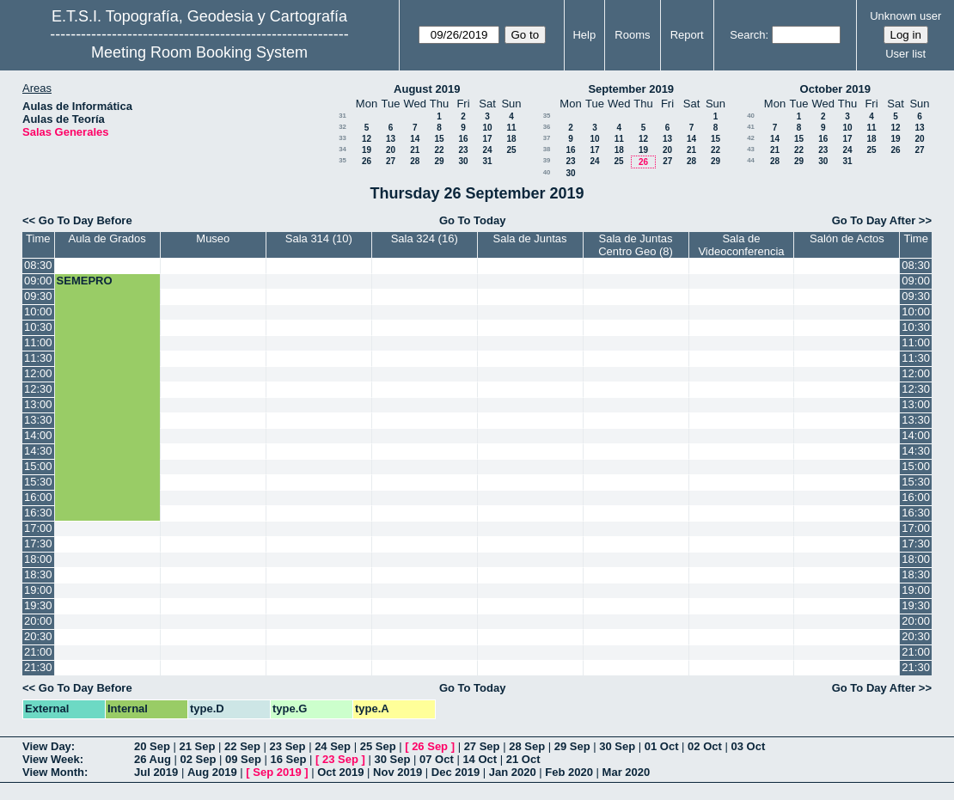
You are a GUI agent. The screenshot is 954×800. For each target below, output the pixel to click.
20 (390, 150)
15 (438, 139)
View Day (46, 746)
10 (487, 127)
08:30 (38, 265)
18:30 (38, 574)
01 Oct (662, 746)
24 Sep (333, 746)
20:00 (38, 620)
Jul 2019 (156, 772)
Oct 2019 (340, 772)
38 (547, 149)
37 (547, 138)
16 (463, 139)
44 (751, 160)
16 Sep (289, 759)
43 (751, 149)
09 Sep (243, 759)
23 (463, 150)
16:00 (38, 497)
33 (342, 138)
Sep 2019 (277, 772)
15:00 (38, 466)
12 (366, 139)
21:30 (38, 667)
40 (547, 172)
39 (547, 160)
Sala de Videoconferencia (741, 245)
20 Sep (152, 746)
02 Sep (198, 759)
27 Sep (482, 746)
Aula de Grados (107, 238)
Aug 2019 (212, 772)
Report (687, 34)
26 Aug (152, 759)
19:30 (38, 605)
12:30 (38, 388)
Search (747, 34)
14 (414, 139)
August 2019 (427, 88)
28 (414, 161)
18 (511, 139)
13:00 (38, 404)
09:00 (38, 280)
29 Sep (572, 746)
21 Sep (198, 746)
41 (751, 127)
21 (414, 150)
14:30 (38, 450)
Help (584, 34)
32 (342, 127)
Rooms (632, 34)
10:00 (38, 311)
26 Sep (430, 746)
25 (511, 150)
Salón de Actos (847, 238)
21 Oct (523, 759)
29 (438, 161)
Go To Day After (874, 220)
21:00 (38, 651)
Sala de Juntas (530, 238)
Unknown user (905, 15)
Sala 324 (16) (424, 238)
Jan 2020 (512, 772)
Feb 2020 (569, 772)
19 (366, 150)
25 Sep (378, 746)
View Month (53, 772)
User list (905, 53)
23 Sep (288, 746)
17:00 (38, 528)
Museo (212, 238)
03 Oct (748, 746)
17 (487, 139)
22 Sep (242, 746)
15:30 (38, 481)
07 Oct (436, 759)
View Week (51, 759)
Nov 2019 (397, 772)
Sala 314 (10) (318, 238)
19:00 (38, 589)
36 (547, 127)
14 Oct (479, 759)
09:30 (38, 296)
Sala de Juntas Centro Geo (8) (635, 245)
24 (487, 150)
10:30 (38, 327)
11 (511, 127)
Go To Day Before (85, 220)
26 (366, 161)
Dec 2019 (455, 772)
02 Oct (705, 746)
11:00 (38, 342)
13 (390, 139)
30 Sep (617, 746)
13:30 (38, 419)
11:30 (38, 357)
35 (342, 160)
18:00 (38, 559)
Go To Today (472, 220)
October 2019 (835, 88)
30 (463, 161)
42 (751, 138)
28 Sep (527, 746)
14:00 (38, 435)
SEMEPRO (85, 280)
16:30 (38, 512)
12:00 (38, 373)
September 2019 (631, 88)
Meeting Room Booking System (199, 52)
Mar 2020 (626, 772)
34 (342, 149)
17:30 (38, 543)
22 (438, 150)
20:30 (38, 636)
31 (342, 115)
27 (390, 161)
